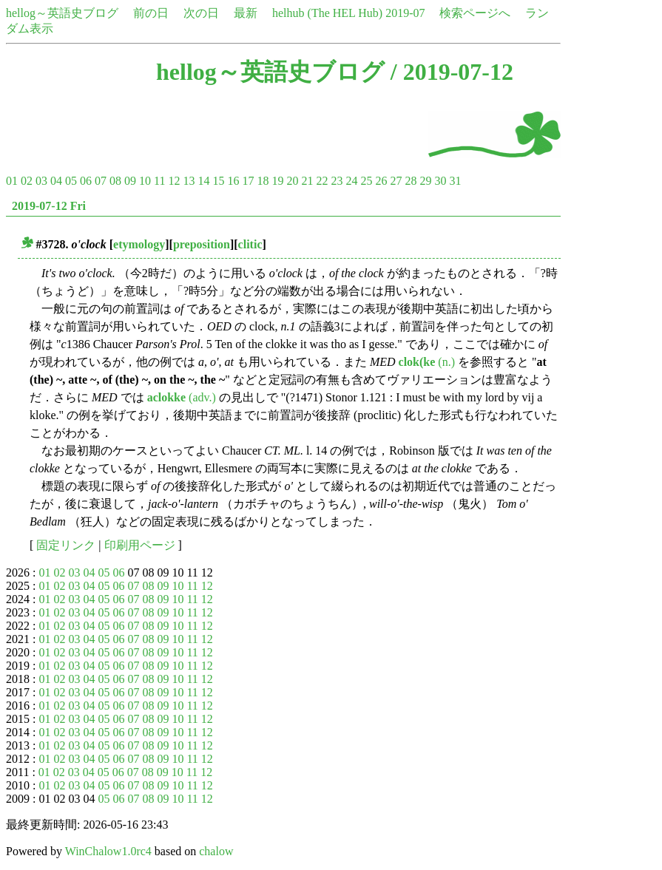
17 (248, 180)
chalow (216, 851)
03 (41, 180)
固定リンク (65, 545)
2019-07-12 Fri (49, 206)
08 (115, 180)
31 (455, 180)
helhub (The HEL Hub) (327, 13)
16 (233, 180)
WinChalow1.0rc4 (108, 851)
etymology (139, 244)
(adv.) (181, 397)
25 (366, 180)
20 (292, 180)
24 (351, 180)
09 (130, 180)
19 (277, 180)
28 (410, 180)
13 (189, 180)
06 (86, 180)
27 (396, 180)
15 (218, 180)
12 (174, 180)
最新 (245, 13)
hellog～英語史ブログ (62, 13)
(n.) (427, 362)
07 (101, 180)
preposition (201, 244)
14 (203, 180)
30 (440, 180)
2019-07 (405, 13)
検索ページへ (474, 13)
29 (425, 180)
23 (336, 180)
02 (27, 180)
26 (381, 180)
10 (145, 180)
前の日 (151, 13)
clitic (250, 244)
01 (12, 180)
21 (307, 180)
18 (262, 180)
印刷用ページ (139, 545)
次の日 (201, 13)
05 (71, 180)
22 (322, 180)
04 (56, 180)
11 (159, 180)
